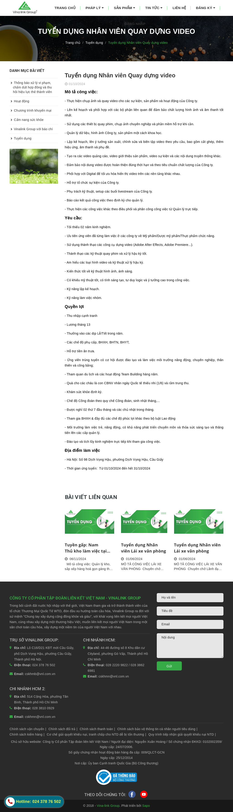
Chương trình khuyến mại (30, 110)
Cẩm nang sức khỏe (27, 119)
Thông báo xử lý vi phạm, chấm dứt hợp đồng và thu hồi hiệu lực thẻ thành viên (31, 86)
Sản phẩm (124, 8)
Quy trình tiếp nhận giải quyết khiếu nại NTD (182, 734)
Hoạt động (19, 101)
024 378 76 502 (43, 665)
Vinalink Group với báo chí (31, 129)
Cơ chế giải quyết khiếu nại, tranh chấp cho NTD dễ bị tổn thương (96, 734)
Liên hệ (179, 8)
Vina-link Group (108, 805)
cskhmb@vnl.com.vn (40, 674)
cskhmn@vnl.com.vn (114, 676)
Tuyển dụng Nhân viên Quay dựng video (120, 75)
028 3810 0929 (43, 708)
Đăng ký (205, 8)
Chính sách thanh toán (97, 729)
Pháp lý (95, 8)
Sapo (146, 805)
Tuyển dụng (20, 138)
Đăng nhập (134, 24)
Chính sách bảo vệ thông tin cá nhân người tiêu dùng (157, 729)
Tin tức (154, 8)
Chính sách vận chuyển (28, 729)
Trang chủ (65, 8)
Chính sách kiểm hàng (27, 734)
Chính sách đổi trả (62, 729)
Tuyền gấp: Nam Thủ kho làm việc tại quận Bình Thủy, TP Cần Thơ (89, 548)
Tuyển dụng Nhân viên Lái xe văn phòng (143, 548)
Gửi (169, 666)
